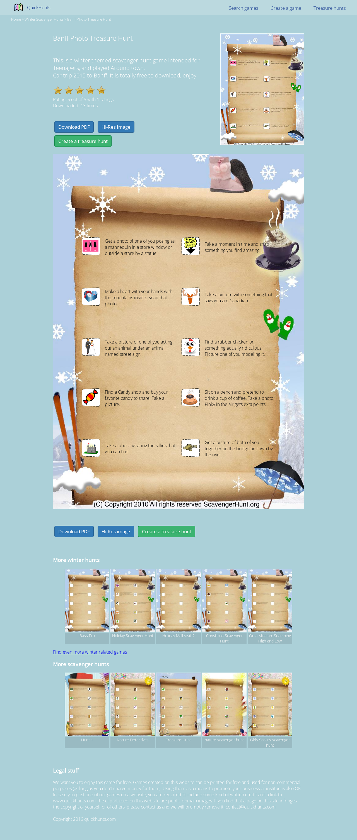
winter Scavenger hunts (44, 19)
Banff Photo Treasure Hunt (89, 19)
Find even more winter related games (90, 652)
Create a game (286, 8)
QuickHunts (38, 7)
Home (16, 19)
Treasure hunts (329, 8)
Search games (243, 8)
